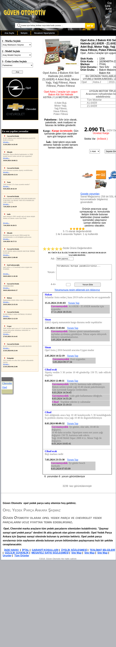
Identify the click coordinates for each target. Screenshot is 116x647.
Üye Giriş (108, 4)
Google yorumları (90, 193)
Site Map (76, 552)
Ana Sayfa (9, 33)
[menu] (20, 98)
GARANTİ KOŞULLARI (45, 550)
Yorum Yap (73, 303)
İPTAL (25, 550)
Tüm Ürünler (21, 555)
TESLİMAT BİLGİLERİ (102, 550)
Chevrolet (21, 109)
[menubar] (29, 33)
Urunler (7, 555)
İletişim (24, 33)
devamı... (6, 142)
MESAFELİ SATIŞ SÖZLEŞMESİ (50, 552)
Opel (18, 88)
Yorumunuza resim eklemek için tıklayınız (77, 290)
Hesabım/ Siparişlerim (44, 33)
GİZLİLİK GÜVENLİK (17, 552)
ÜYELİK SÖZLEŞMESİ (74, 550)
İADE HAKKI (11, 550)
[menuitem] (9, 33)
